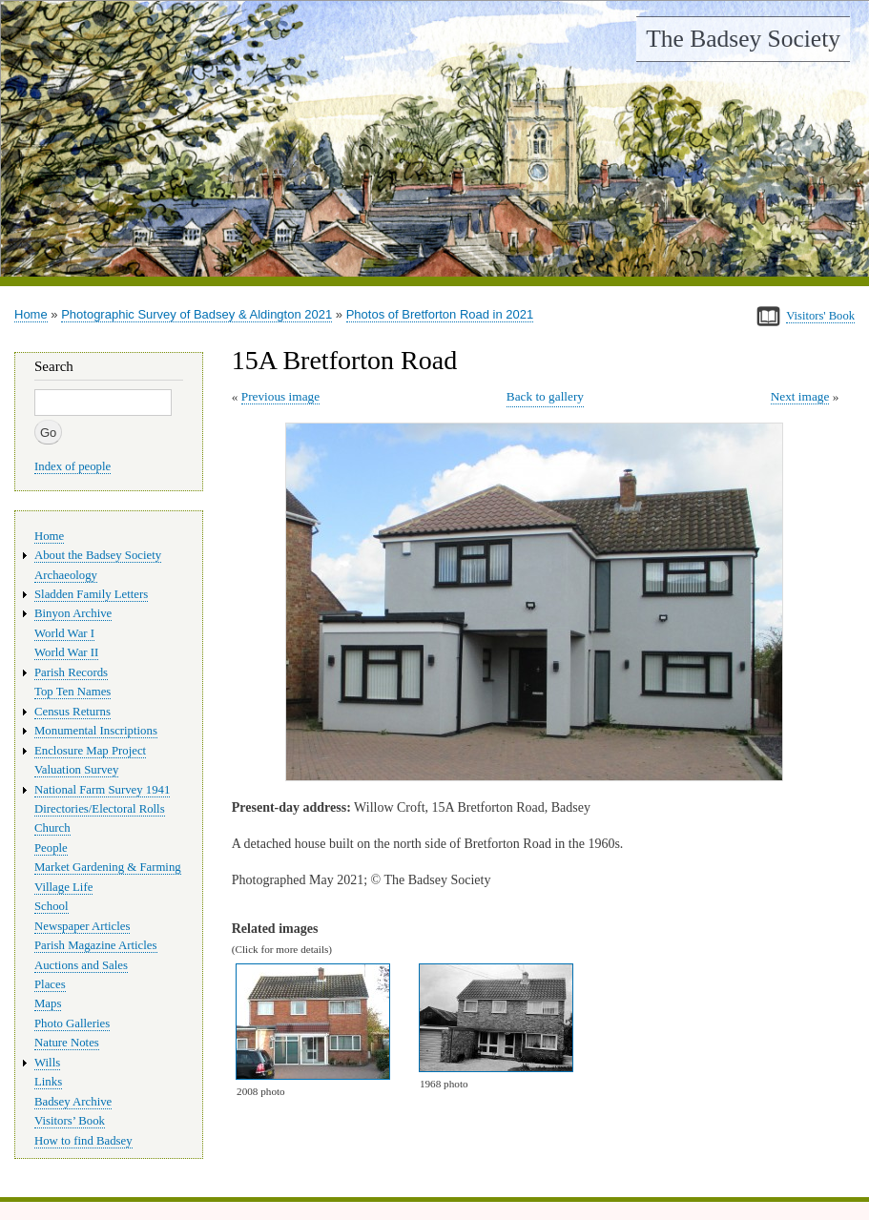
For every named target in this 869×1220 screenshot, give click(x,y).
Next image (800, 396)
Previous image (280, 396)
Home (31, 314)
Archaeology (65, 575)
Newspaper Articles (82, 926)
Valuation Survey (76, 769)
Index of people (72, 466)
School (51, 906)
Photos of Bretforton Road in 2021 (440, 314)
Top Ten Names (72, 691)
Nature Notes (66, 1042)
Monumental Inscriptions (95, 730)
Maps (47, 1003)
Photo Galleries (72, 1023)
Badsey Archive (73, 1101)
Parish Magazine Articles (95, 945)
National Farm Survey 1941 (102, 789)
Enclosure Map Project (90, 750)
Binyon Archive (73, 613)
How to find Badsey (83, 1141)
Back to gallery (545, 396)
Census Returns (72, 711)
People (51, 848)
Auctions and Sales (81, 965)
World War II (66, 652)
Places (50, 984)
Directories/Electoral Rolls (99, 809)
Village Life (63, 887)
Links (48, 1081)
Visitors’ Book (69, 1120)
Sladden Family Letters (91, 594)
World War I (64, 633)
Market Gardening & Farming (107, 867)
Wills (47, 1062)
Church (52, 828)
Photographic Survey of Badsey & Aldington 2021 (196, 314)
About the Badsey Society (97, 555)
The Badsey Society (743, 38)
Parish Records (71, 672)
